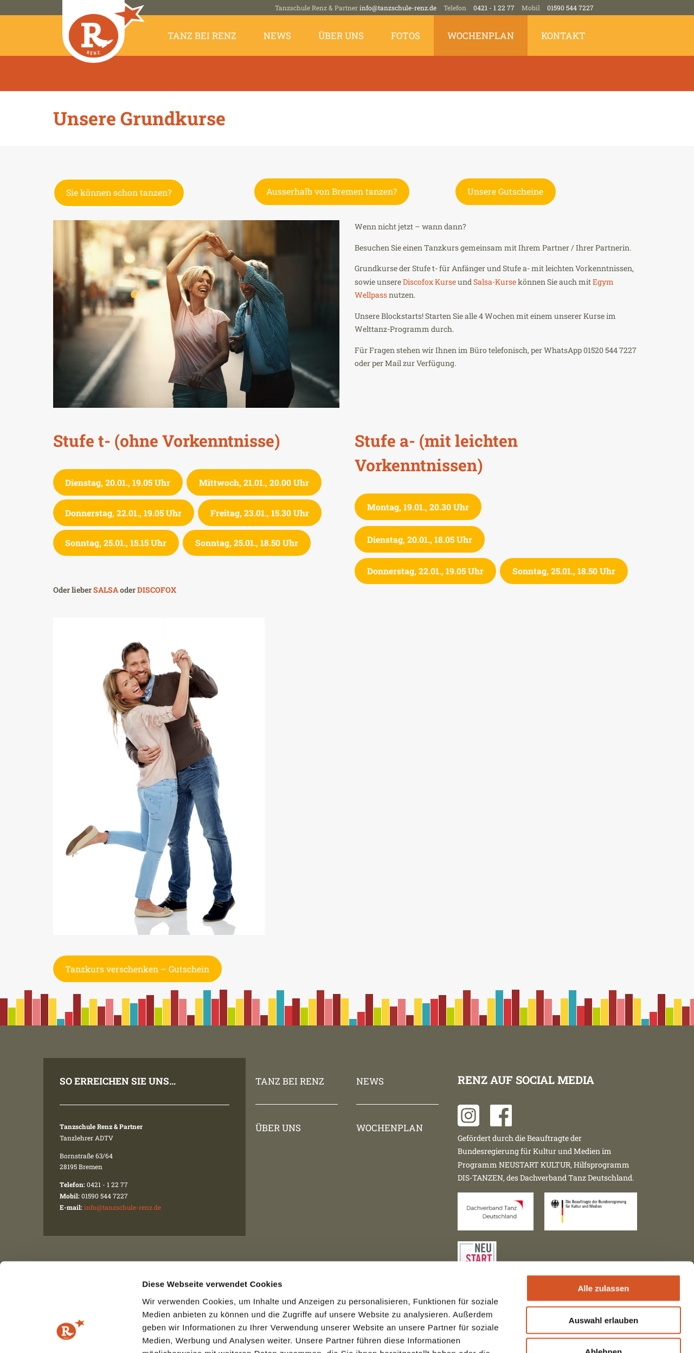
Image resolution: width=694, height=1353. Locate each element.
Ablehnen (603, 1273)
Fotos (405, 35)
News (277, 35)
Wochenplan (480, 35)
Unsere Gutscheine (505, 191)
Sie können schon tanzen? (118, 192)
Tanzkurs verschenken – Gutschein (137, 968)
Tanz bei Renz (202, 35)
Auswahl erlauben (603, 1242)
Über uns (341, 35)
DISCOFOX (156, 590)
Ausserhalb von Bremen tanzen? (331, 191)
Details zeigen (576, 1331)
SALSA (106, 590)
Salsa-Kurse (494, 282)
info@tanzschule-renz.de (397, 7)
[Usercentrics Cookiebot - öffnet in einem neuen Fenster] (70, 1332)
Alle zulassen (603, 1210)
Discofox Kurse (428, 282)
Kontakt (563, 35)
